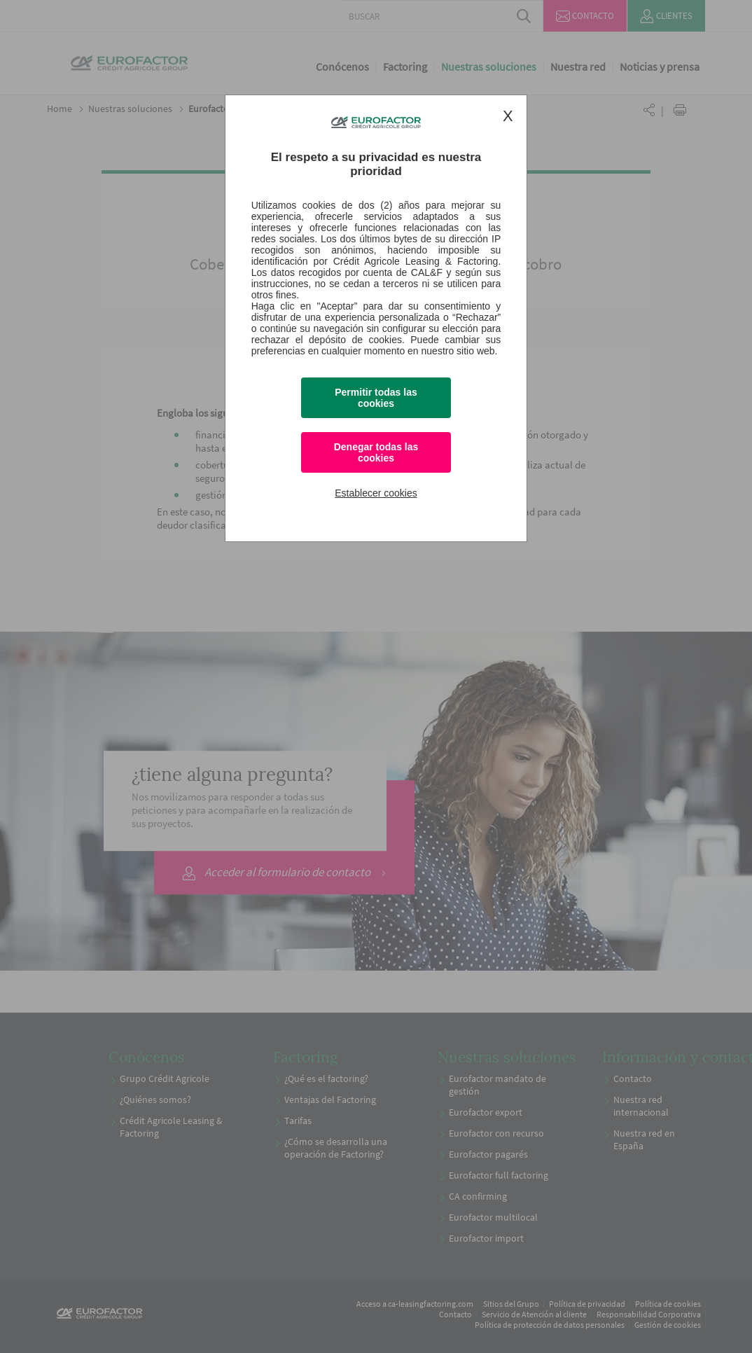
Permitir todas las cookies (376, 398)
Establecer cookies (376, 493)
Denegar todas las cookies (376, 452)
